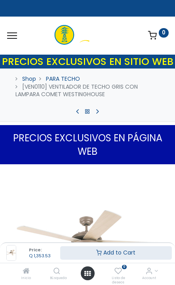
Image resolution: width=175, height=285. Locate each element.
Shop (29, 79)
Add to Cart (115, 252)
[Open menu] (87, 273)
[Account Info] (149, 272)
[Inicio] (26, 272)
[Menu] (12, 35)
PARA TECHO (63, 79)
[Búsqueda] (57, 272)
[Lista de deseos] (118, 272)
